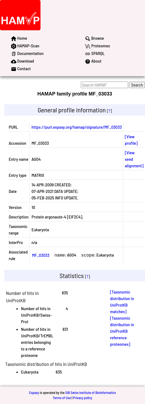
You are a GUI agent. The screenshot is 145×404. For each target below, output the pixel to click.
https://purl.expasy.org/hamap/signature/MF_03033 (76, 126)
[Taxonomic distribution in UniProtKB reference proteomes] (122, 331)
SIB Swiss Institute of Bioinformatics (90, 392)
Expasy (34, 392)
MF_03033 (40, 255)
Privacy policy (82, 398)
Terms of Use (62, 398)
